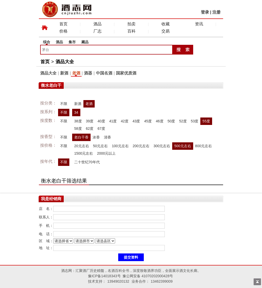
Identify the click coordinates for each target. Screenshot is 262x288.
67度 (101, 128)
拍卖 (131, 24)
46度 (159, 121)
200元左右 (141, 146)
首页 (63, 24)
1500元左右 (83, 153)
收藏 (165, 24)
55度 (206, 121)
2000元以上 (106, 153)
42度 (124, 121)
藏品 (85, 42)
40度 (101, 121)
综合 (46, 42)
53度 (195, 121)
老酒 (76, 73)
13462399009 (162, 281)
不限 (63, 104)
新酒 (64, 73)
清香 (107, 137)
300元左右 (162, 146)
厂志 (97, 31)
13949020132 (118, 281)
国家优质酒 (126, 73)
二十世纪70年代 (87, 162)
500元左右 (182, 146)
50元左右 (100, 146)
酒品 (97, 24)
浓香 (96, 137)
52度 (183, 121)
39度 (90, 121)
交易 (165, 31)
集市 (72, 42)
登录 (205, 12)
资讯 (199, 24)
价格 (63, 31)
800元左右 (203, 146)
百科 (131, 31)
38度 (78, 121)
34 (76, 112)
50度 (171, 121)
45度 (148, 121)
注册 (216, 12)
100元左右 (120, 146)
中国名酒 (104, 73)
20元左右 (81, 146)
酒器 (88, 73)
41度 (113, 121)
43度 (136, 121)
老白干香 (81, 137)
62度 (90, 128)
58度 (78, 128)
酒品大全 (65, 61)
